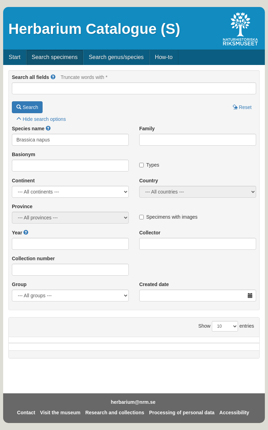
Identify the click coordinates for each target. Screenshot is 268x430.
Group (19, 284)
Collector (150, 232)
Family (147, 128)
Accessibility (234, 412)
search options (41, 119)
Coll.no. (215, 350)
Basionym (23, 154)
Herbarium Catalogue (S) (94, 29)
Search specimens (55, 57)
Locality (126, 350)
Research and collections (114, 412)
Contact (26, 412)
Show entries (226, 326)
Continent (23, 180)
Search (27, 107)
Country (148, 180)
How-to (164, 57)
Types (149, 165)
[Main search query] (134, 88)
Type (243, 350)
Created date (154, 284)
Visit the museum (60, 412)
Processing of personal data (182, 412)
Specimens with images (168, 217)
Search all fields (30, 77)
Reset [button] (242, 107)
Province (22, 206)
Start (15, 57)
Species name (28, 128)
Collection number (33, 258)
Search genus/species (116, 57)
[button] (53, 77)
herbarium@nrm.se (133, 402)
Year (17, 232)
